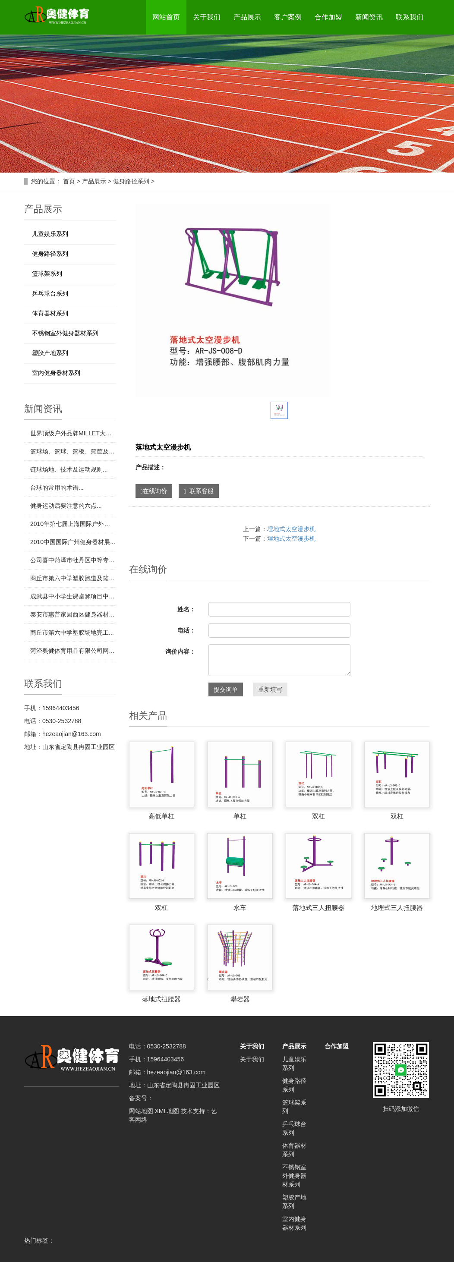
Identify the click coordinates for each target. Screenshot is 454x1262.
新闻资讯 (369, 17)
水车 (239, 907)
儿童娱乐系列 (50, 233)
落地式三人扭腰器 (318, 907)
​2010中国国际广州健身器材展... (72, 541)
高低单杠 (161, 816)
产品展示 (247, 17)
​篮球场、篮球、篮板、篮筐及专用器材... (73, 451)
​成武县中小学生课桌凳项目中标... (73, 596)
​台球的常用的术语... (57, 487)
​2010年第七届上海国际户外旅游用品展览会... (73, 523)
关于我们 (207, 17)
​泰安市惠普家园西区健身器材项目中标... (73, 614)
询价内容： (180, 651)
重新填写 (270, 689)
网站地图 (141, 1111)
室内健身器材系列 (56, 372)
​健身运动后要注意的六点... (66, 505)
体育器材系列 (50, 313)
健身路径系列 (131, 181)
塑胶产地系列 (50, 352)
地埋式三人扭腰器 (397, 907)
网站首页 (166, 17)
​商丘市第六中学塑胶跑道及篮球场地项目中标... (73, 578)
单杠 (239, 816)
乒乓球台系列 (50, 293)
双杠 (318, 816)
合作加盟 (328, 17)
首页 (69, 181)
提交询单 (226, 689)
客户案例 (288, 17)
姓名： (186, 609)
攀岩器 (240, 999)
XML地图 (166, 1111)
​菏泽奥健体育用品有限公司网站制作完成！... (73, 650)
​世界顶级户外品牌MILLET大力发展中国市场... (73, 433)
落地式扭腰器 (161, 999)
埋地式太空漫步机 (291, 529)
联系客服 (199, 491)
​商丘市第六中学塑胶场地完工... (72, 632)
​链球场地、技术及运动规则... (69, 469)
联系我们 (409, 17)
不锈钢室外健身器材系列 (65, 333)
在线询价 (154, 491)
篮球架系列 (47, 273)
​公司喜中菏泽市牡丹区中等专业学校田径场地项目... (73, 560)
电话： (186, 630)
